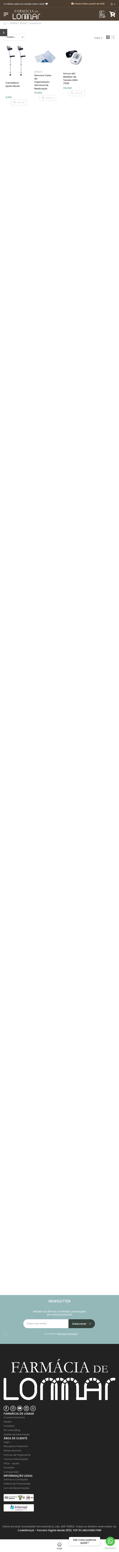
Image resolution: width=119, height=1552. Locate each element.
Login (7, 1442)
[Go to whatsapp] (110, 1541)
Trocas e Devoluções (16, 1459)
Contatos (9, 1426)
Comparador (11, 1472)
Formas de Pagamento (17, 1455)
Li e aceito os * (61, 1333)
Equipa (8, 1421)
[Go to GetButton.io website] (110, 1548)
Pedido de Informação (17, 1434)
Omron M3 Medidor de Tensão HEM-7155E (71, 78)
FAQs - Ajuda (11, 1463)
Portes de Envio (12, 1450)
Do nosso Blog (12, 1430)
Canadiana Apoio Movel (12, 84)
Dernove (38, 72)
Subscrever (81, 1324)
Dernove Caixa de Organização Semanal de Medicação (42, 82)
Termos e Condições (16, 1479)
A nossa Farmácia (14, 1417)
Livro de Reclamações (16, 1488)
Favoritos (9, 1467)
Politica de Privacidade (17, 1483)
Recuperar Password (16, 1446)
